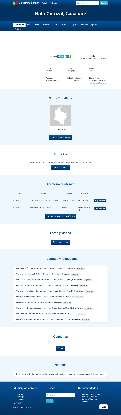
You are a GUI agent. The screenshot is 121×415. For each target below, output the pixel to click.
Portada (45, 3)
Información (19, 25)
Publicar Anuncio (60, 167)
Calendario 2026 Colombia (91, 394)
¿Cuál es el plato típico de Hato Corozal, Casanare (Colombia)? (43, 274)
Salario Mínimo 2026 (89, 399)
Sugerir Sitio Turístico (60, 138)
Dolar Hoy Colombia (89, 397)
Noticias (18, 29)
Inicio (103, 407)
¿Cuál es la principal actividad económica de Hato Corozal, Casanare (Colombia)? (50, 308)
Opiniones (94, 25)
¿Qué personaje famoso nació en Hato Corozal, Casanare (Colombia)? (46, 268)
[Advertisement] (60, 43)
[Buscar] (87, 3)
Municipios (53, 3)
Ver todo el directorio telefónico (60, 216)
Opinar (61, 348)
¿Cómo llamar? (74, 80)
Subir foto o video (60, 242)
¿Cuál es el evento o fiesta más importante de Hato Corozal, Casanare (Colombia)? (50, 291)
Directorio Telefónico (59, 25)
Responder (80, 268)
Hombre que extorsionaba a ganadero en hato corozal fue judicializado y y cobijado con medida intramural (54, 374)
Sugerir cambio (100, 201)
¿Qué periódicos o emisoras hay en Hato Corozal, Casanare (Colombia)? (46, 314)
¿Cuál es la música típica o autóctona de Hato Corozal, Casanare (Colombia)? (48, 319)
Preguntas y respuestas (79, 25)
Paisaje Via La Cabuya (61, 129)
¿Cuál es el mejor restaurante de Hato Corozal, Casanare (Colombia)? (45, 297)
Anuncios (45, 25)
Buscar (103, 3)
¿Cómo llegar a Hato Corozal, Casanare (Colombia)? (39, 302)
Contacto (20, 399)
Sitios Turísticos (33, 25)
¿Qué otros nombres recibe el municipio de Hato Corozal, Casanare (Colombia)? (49, 280)
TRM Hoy (85, 402)
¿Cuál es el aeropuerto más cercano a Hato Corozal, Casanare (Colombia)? (47, 285)
